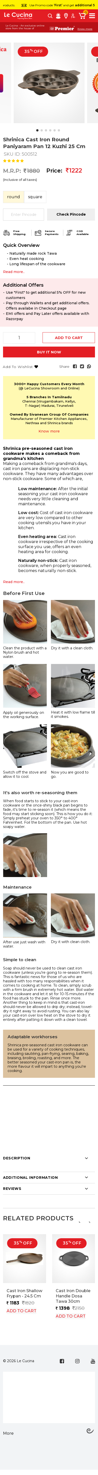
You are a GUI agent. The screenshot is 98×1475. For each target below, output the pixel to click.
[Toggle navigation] (92, 15)
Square (35, 196)
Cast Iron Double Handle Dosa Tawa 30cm (73, 1296)
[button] (37, 130)
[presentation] (79, 1222)
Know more (84, 29)
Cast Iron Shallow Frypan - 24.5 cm (24, 1293)
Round (13, 196)
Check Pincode (71, 214)
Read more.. (14, 582)
